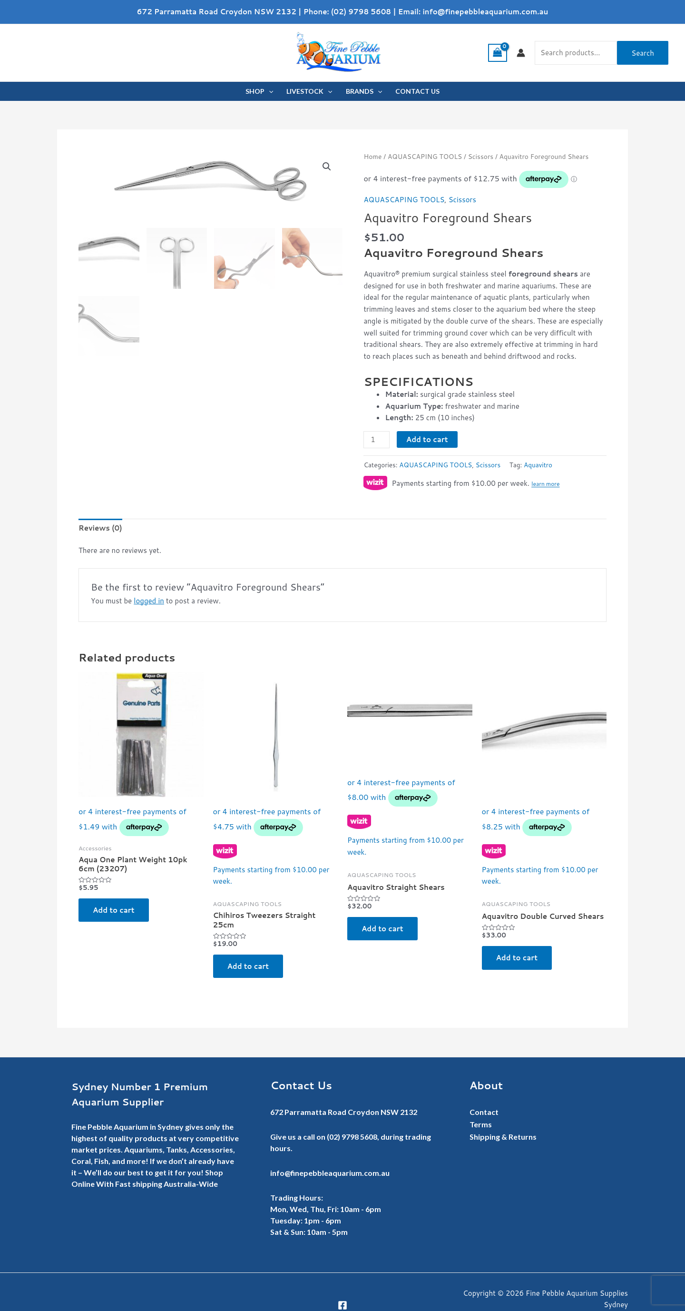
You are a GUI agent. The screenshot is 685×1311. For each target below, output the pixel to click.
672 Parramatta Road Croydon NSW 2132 (216, 12)
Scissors (481, 156)
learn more (545, 484)
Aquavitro (538, 464)
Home (372, 156)
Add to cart (427, 439)
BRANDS (364, 91)
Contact (484, 1111)
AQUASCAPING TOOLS (425, 156)
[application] (268, 91)
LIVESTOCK (309, 91)
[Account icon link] (521, 53)
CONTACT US (417, 91)
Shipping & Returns (503, 1136)
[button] (326, 166)
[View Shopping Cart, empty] (497, 53)
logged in (149, 601)
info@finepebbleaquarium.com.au (485, 12)
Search (642, 53)
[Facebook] (342, 1305)
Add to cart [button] (114, 910)
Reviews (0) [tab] (100, 528)
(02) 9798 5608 (361, 12)
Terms (481, 1124)
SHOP (259, 91)
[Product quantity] (376, 439)
